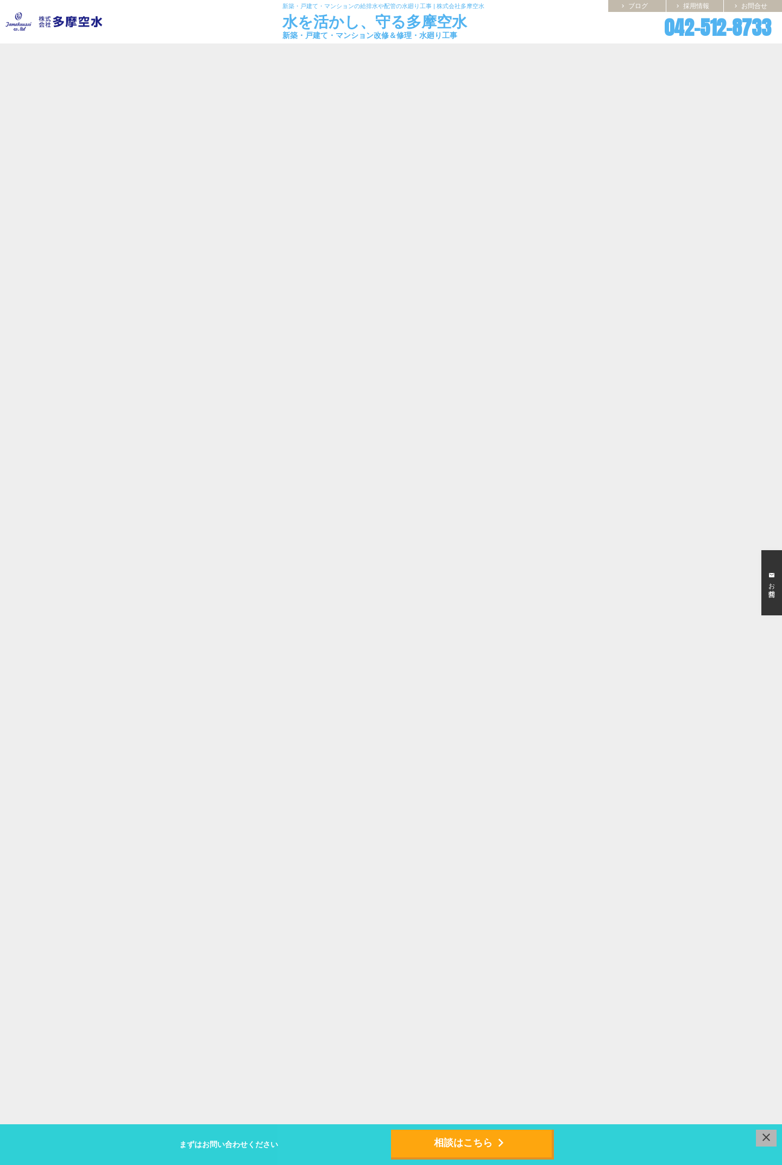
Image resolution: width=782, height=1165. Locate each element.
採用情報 (691, 6)
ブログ (634, 6)
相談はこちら (471, 1143)
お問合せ (750, 6)
